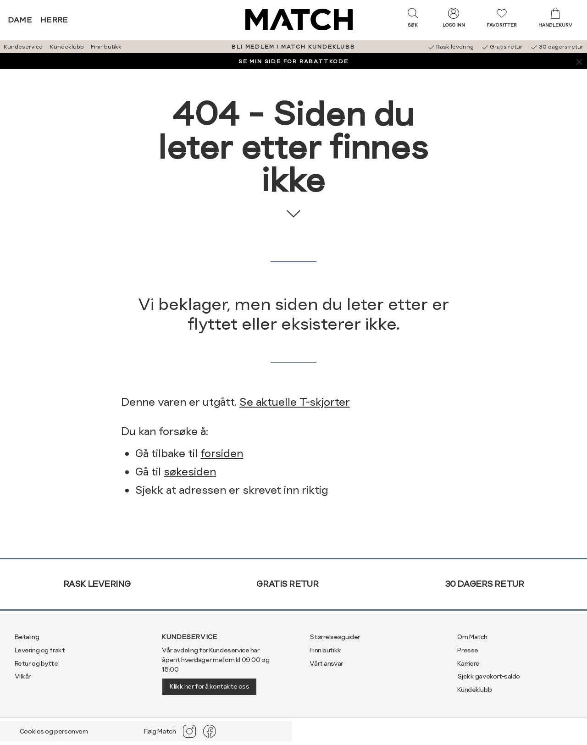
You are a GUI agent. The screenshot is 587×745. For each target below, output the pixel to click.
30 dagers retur (484, 584)
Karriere (468, 663)
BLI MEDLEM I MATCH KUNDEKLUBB (293, 46)
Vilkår (23, 676)
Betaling (27, 637)
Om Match (472, 637)
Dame (20, 20)
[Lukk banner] (579, 61)
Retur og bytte (36, 663)
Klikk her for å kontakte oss (209, 686)
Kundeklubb (67, 46)
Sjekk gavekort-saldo (488, 676)
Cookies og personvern (54, 731)
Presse (467, 650)
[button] (412, 19)
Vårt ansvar (326, 663)
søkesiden (190, 472)
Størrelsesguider (335, 637)
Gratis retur (287, 584)
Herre (54, 20)
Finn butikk (106, 46)
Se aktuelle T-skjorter (294, 402)
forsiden (221, 453)
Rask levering (97, 584)
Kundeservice (23, 46)
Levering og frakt (40, 650)
